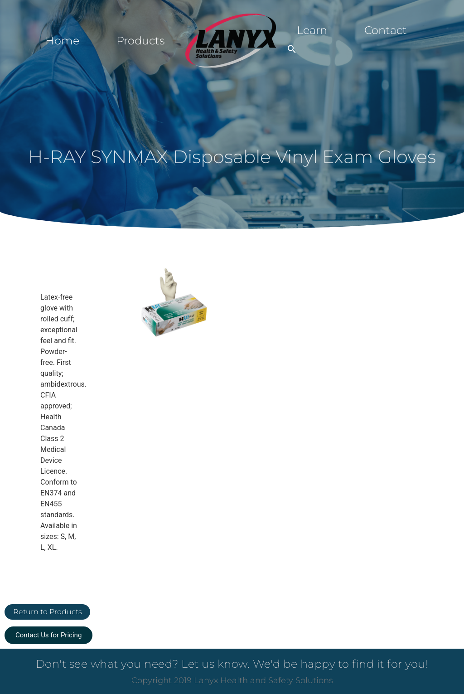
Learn (312, 30)
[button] (291, 49)
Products (140, 40)
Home (62, 40)
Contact (385, 30)
